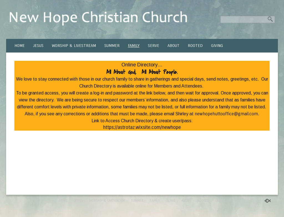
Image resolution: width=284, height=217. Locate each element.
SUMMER (112, 45)
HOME (19, 45)
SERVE (153, 45)
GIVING (217, 45)
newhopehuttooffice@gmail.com (226, 113)
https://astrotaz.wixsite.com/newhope (142, 127)
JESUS (38, 45)
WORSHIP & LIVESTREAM (74, 45)
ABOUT (173, 45)
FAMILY (134, 45)
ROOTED (195, 45)
